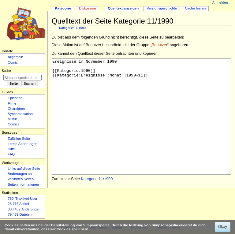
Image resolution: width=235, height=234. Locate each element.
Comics (13, 124)
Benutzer (159, 45)
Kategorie (63, 8)
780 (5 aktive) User (22, 198)
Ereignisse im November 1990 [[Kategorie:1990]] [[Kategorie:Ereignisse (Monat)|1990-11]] (141, 128)
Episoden (15, 98)
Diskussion (87, 8)
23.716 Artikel (18, 204)
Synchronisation (20, 114)
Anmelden (220, 2)
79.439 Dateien (20, 214)
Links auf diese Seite (24, 168)
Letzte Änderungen (22, 144)
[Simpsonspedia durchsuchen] (22, 77)
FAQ (11, 154)
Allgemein (15, 57)
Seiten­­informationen (23, 184)
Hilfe (11, 149)
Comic (12, 62)
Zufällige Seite (19, 138)
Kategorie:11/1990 (72, 28)
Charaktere (16, 108)
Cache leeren (195, 8)
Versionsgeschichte (162, 8)
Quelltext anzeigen (123, 8)
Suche (6, 70)
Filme (12, 103)
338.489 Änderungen (24, 209)
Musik (12, 119)
